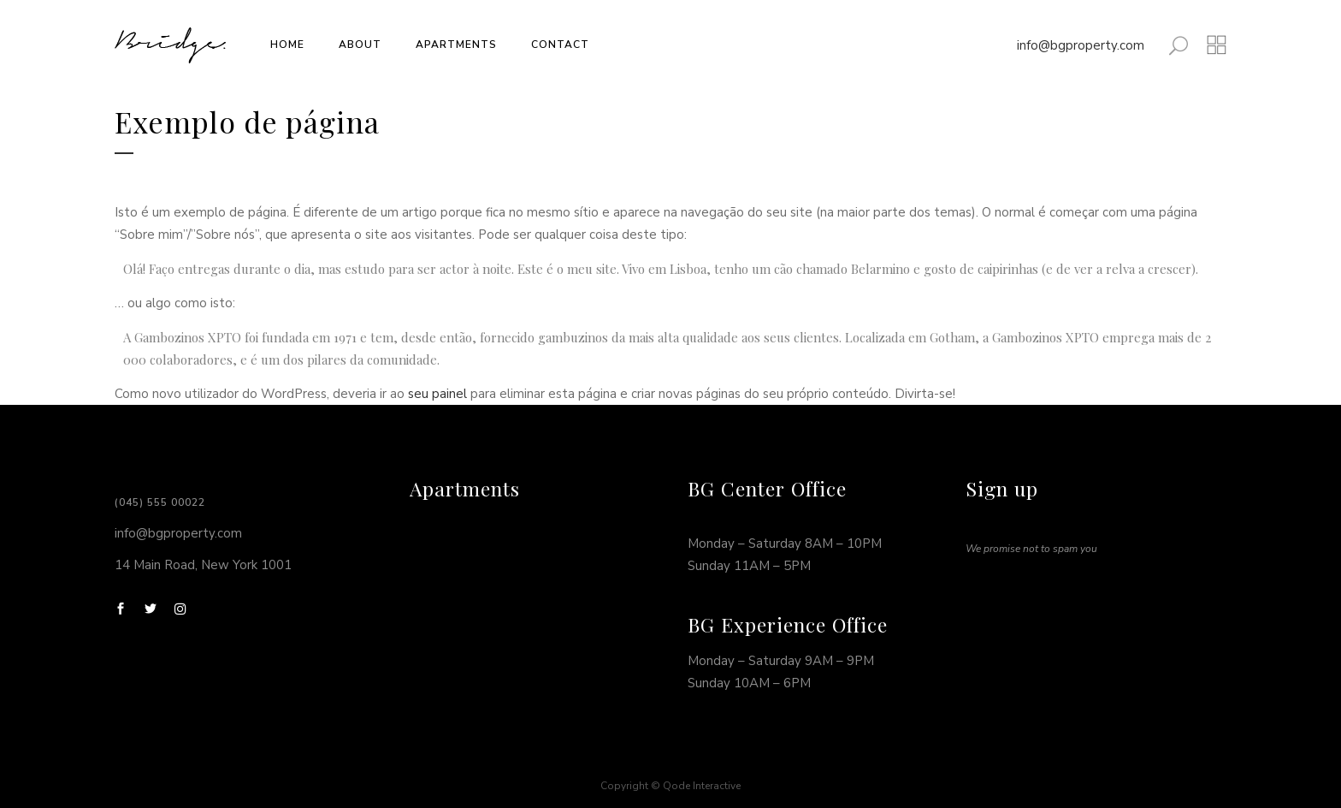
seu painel (437, 393)
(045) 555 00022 (160, 502)
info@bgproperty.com (1080, 45)
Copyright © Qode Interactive (670, 786)
